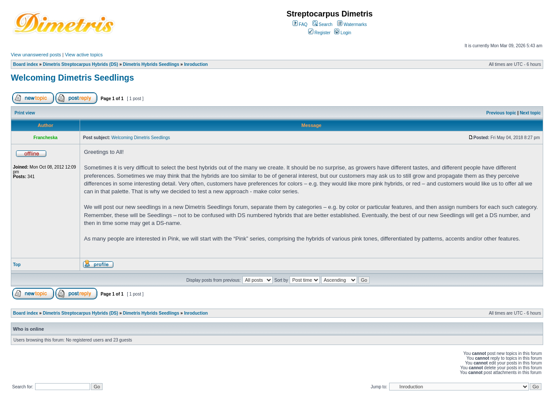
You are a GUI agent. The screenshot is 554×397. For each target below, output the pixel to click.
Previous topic (501, 113)
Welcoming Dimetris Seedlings (72, 77)
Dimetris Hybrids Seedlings (151, 64)
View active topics (84, 54)
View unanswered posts (36, 54)
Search (322, 24)
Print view (25, 113)
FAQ (300, 24)
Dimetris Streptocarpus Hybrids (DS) (80, 64)
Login (342, 32)
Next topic (530, 113)
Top (17, 264)
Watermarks (352, 24)
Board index (25, 64)
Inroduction (196, 64)
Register (319, 32)
